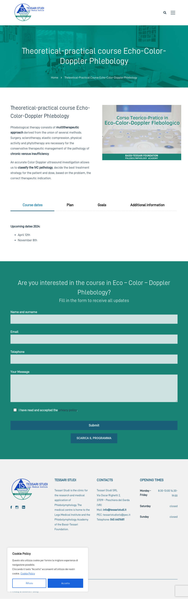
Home (54, 77)
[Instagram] (17, 507)
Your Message (94, 388)
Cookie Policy (28, 573)
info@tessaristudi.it (114, 509)
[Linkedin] (24, 507)
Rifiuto (29, 583)
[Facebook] (11, 507)
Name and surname (94, 318)
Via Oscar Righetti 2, (108, 495)
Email (94, 338)
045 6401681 (117, 519)
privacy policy (67, 411)
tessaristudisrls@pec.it (116, 514)
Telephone (94, 358)
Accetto (65, 583)
